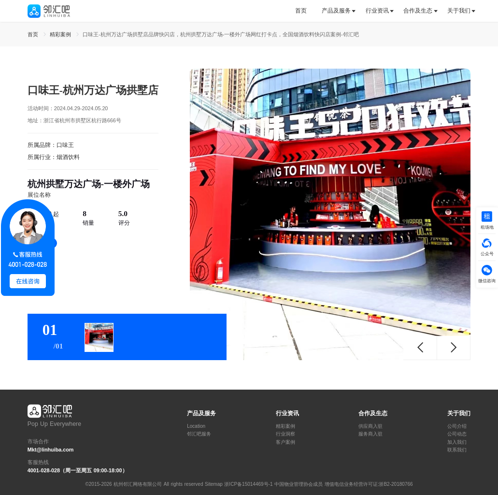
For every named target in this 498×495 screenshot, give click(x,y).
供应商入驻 (370, 426)
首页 (301, 10)
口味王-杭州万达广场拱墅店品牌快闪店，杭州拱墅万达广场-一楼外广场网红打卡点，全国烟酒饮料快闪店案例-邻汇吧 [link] (221, 34)
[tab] (304, 10)
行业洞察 (285, 434)
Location (196, 426)
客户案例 (285, 442)
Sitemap (214, 484)
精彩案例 (285, 426)
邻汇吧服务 (199, 434)
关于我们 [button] (458, 10)
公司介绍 (457, 426)
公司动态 (457, 434)
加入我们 (457, 442)
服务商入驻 (370, 434)
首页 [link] (34, 34)
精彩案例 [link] (61, 34)
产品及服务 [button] (336, 10)
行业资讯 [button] (377, 10)
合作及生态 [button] (417, 10)
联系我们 (457, 450)
